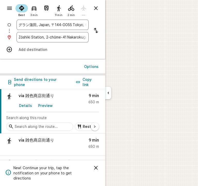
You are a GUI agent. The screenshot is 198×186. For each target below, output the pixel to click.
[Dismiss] (96, 168)
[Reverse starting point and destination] (96, 31)
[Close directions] (95, 8)
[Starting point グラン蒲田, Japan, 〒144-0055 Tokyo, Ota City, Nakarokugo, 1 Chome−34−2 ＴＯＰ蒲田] (53, 25)
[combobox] (53, 25)
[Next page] (95, 126)
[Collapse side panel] (108, 93)
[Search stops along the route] (39, 126)
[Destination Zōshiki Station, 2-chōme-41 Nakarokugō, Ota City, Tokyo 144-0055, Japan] (53, 37)
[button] (52, 145)
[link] (52, 111)
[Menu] (9, 8)
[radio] (21, 10)
